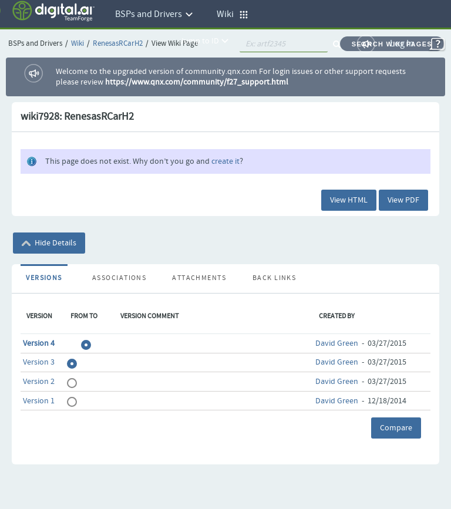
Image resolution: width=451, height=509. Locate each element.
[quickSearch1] (284, 44)
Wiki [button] (232, 14)
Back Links (274, 278)
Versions (44, 278)
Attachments (199, 278)
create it (225, 161)
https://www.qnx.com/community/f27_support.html (196, 82)
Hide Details (49, 243)
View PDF (403, 200)
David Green (336, 343)
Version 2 (39, 381)
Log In (402, 44)
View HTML (349, 200)
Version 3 (39, 362)
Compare (396, 428)
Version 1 (39, 401)
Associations (119, 278)
